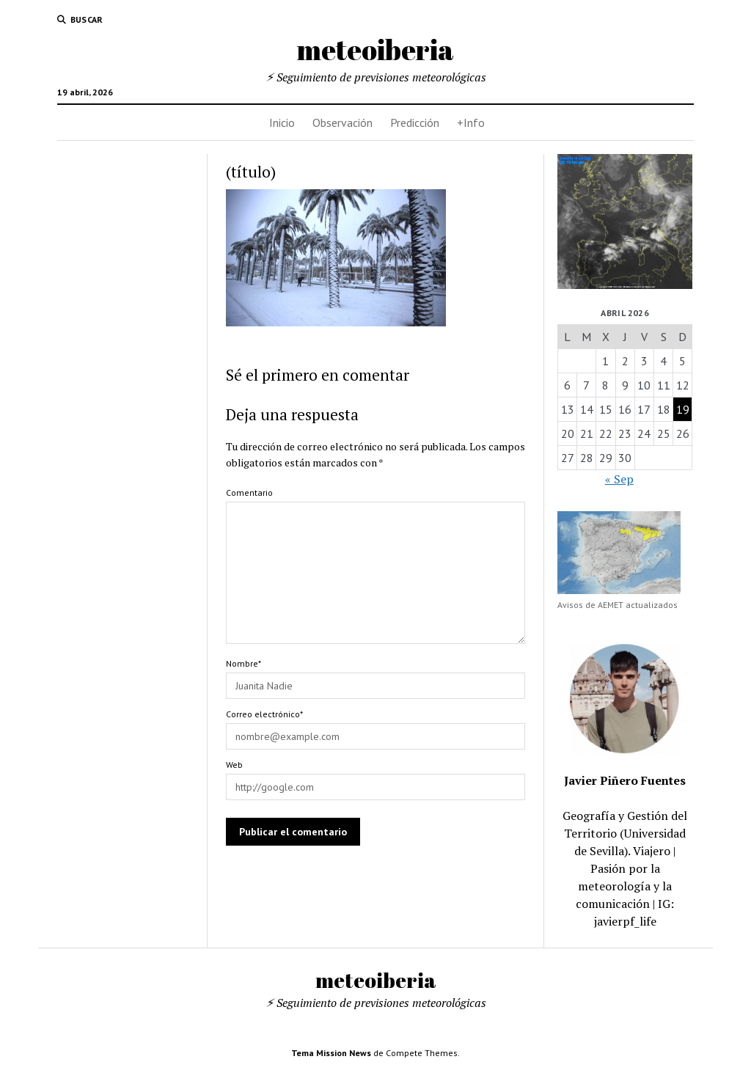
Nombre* (243, 663)
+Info (471, 122)
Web (234, 764)
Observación (342, 122)
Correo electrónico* (264, 713)
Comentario (249, 492)
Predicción (414, 122)
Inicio (282, 122)
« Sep (619, 479)
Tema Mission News (331, 1052)
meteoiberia (375, 49)
